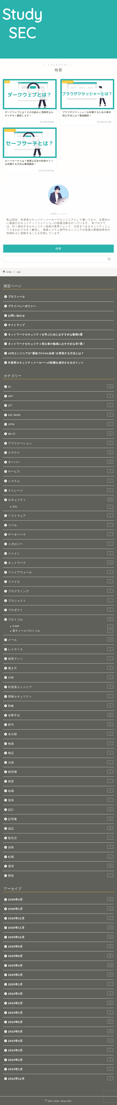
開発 (60, 875)
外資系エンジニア (60, 687)
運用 (60, 866)
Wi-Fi (60, 433)
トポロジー (60, 544)
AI (60, 386)
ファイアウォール (60, 572)
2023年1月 (60, 1069)
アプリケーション (60, 443)
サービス (60, 471)
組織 (60, 790)
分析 (60, 677)
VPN (60, 424)
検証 (60, 753)
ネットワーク (60, 562)
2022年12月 (60, 1078)
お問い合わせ (16, 315)
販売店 (60, 838)
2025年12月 (60, 918)
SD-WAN (60, 414)
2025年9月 (60, 946)
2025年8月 (60, 956)
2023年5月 (60, 1031)
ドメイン (60, 553)
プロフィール (16, 296)
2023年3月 (60, 1050)
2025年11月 (60, 927)
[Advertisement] (80, 29)
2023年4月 (60, 1040)
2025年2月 (60, 974)
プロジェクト (60, 600)
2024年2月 (60, 1003)
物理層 (60, 771)
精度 (60, 781)
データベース (60, 534)
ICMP (62, 626)
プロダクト (60, 610)
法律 (60, 762)
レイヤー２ (60, 649)
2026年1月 (60, 908)
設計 (60, 809)
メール (60, 639)
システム (60, 480)
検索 (19, 272)
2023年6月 (60, 1022)
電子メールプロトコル (62, 631)
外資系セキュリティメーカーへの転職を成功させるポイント (46, 362)
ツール (60, 525)
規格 (60, 800)
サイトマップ (16, 325)
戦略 (60, 705)
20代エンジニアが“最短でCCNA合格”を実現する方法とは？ (46, 353)
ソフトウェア (60, 515)
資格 (60, 847)
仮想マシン (60, 658)
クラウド (60, 452)
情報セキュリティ (60, 696)
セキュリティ (60, 499)
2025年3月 (60, 965)
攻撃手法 (60, 715)
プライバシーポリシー (22, 306)
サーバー (60, 462)
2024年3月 (60, 993)
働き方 (60, 668)
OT (60, 405)
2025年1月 (60, 984)
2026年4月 (60, 899)
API (60, 396)
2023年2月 (60, 1059)
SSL (62, 507)
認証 (60, 828)
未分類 (60, 734)
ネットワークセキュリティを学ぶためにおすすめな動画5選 (45, 334)
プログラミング (60, 591)
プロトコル (60, 619)
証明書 (60, 819)
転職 (60, 856)
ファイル (60, 581)
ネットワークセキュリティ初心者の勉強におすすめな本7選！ (46, 343)
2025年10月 (60, 937)
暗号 (60, 724)
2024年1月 (60, 1012)
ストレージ (60, 490)
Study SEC (22, 23)
